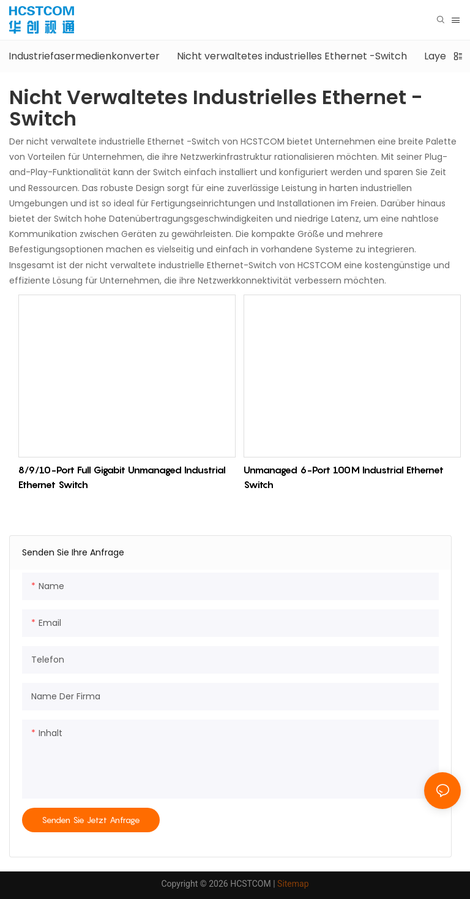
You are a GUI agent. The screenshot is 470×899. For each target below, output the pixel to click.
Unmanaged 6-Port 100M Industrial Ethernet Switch (344, 477)
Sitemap (292, 884)
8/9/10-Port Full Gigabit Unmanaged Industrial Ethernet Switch (122, 477)
